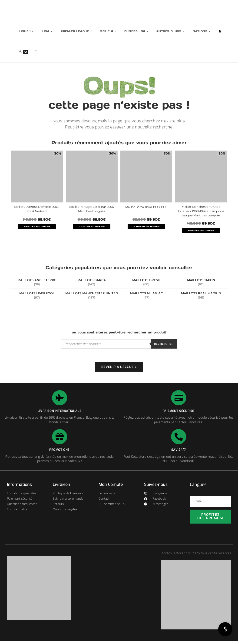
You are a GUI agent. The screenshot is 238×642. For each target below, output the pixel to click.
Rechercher (164, 344)
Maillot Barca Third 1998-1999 (146, 207)
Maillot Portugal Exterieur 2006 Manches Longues (91, 209)
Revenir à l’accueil (119, 368)
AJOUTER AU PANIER (37, 226)
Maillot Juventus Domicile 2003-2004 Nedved (36, 209)
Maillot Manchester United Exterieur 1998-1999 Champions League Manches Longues (201, 211)
